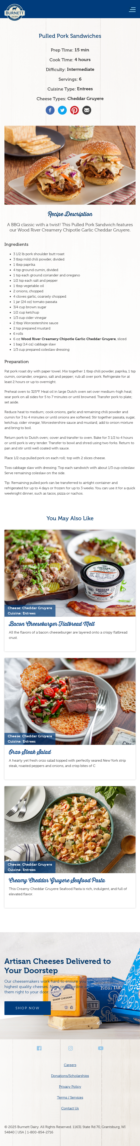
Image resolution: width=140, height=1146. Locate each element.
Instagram (70, 1048)
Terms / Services (70, 1098)
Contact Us (70, 1108)
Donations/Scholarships (70, 1076)
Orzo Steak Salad (30, 752)
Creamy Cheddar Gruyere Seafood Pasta (57, 880)
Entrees (85, 88)
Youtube (100, 1048)
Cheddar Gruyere (85, 98)
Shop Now (28, 1008)
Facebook (39, 1048)
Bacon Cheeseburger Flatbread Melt (52, 624)
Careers (70, 1065)
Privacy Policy (70, 1087)
